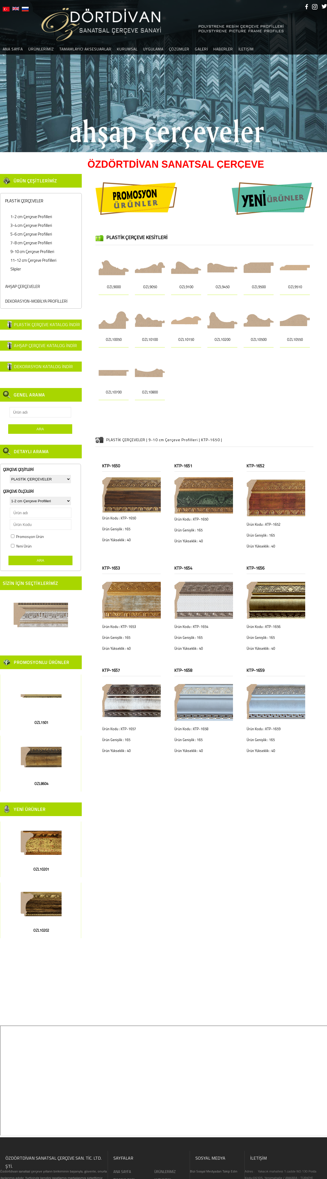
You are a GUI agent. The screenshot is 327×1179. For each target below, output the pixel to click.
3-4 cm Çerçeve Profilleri (31, 225)
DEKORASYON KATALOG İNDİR (43, 366)
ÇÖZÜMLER (179, 49)
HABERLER (223, 49)
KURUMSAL (127, 49)
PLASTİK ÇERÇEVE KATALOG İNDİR (47, 324)
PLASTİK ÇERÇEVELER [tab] (23, 201)
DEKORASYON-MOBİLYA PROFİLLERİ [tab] (35, 301)
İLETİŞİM (246, 49)
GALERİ (201, 49)
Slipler (15, 269)
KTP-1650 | (211, 440)
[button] (5, 76)
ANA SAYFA (122, 1171)
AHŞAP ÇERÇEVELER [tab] (21, 286)
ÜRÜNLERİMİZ (41, 49)
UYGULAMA (153, 49)
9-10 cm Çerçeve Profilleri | (175, 440)
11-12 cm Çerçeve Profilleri (33, 260)
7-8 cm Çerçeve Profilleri (31, 243)
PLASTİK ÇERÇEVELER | (127, 440)
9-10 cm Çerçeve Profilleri (32, 251)
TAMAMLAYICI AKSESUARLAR (85, 49)
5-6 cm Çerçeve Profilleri (31, 234)
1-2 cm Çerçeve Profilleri (31, 216)
